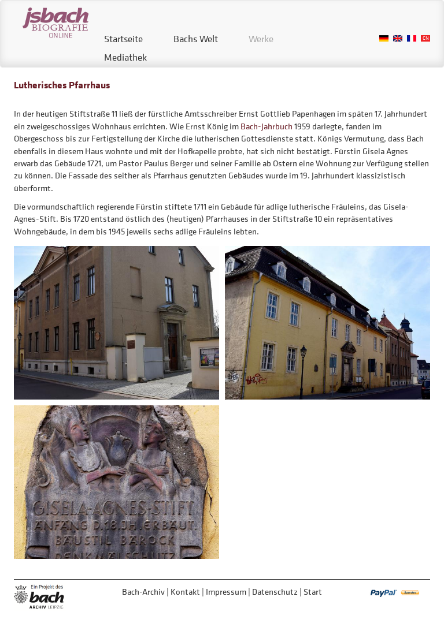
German (383, 38)
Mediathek (125, 57)
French (411, 38)
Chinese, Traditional (425, 38)
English (397, 38)
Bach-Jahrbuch (266, 126)
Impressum (226, 591)
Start (313, 591)
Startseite (123, 38)
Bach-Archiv (143, 591)
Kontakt (185, 591)
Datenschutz (275, 591)
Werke (261, 38)
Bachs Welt (195, 38)
